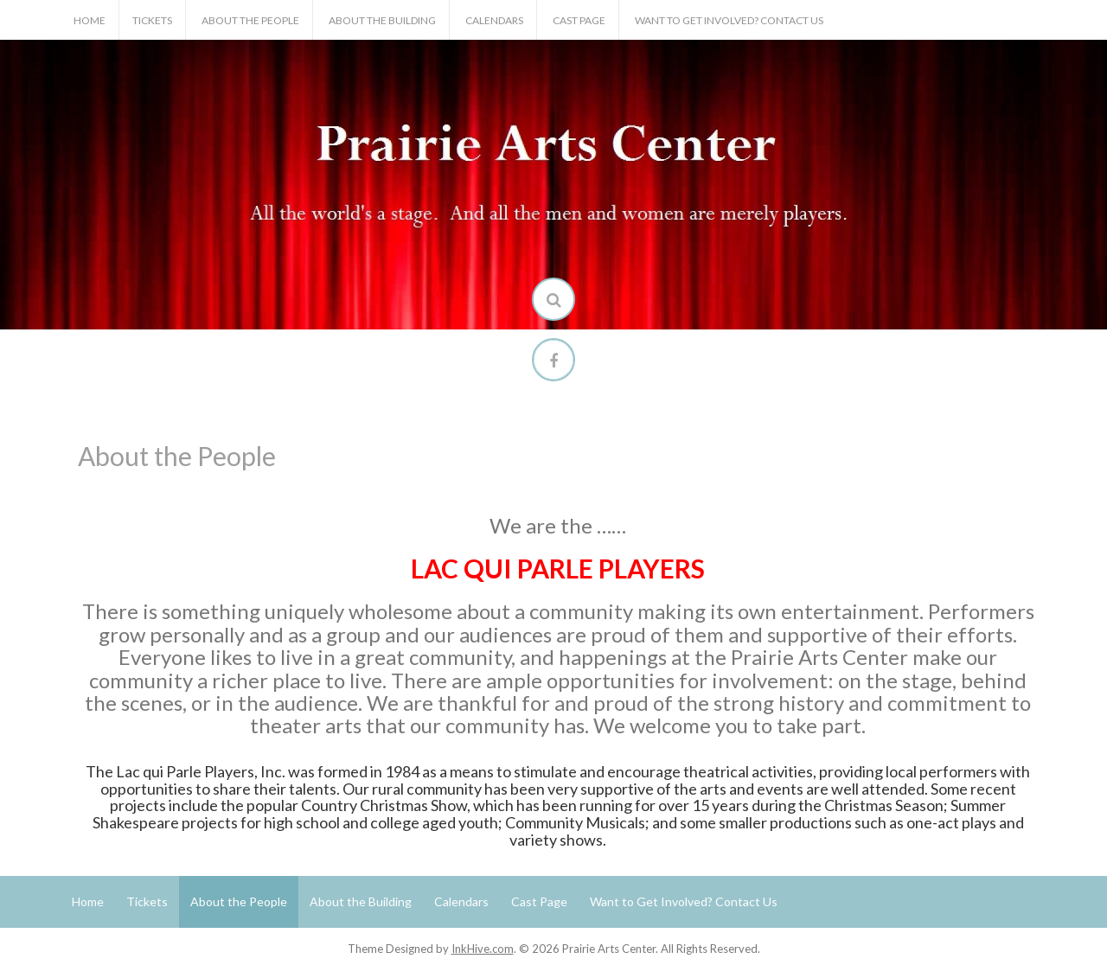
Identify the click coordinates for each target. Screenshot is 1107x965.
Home (90, 20)
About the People (250, 20)
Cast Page (579, 20)
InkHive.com (482, 948)
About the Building (382, 20)
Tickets (152, 20)
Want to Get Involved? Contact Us (729, 20)
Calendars (494, 20)
